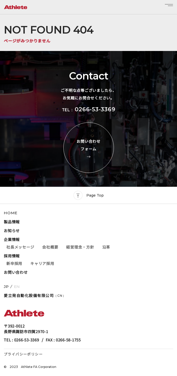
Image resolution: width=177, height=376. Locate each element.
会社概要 (50, 247)
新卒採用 (14, 263)
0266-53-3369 (95, 109)
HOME (10, 212)
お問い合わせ (16, 272)
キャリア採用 (42, 263)
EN (17, 286)
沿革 (106, 247)
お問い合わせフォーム (88, 147)
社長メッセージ (20, 247)
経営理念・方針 (80, 247)
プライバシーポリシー (23, 354)
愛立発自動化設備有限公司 (35, 295)
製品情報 (12, 221)
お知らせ (12, 230)
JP (6, 286)
